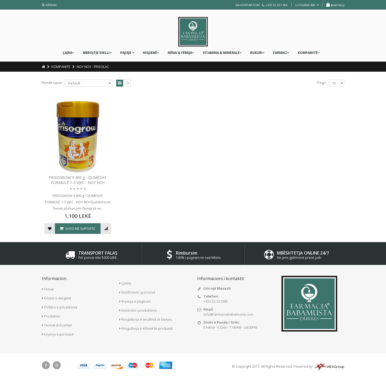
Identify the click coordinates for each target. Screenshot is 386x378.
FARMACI (280, 52)
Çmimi (126, 283)
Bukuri (256, 52)
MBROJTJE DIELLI (96, 52)
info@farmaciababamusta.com (228, 314)
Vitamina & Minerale (221, 52)
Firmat (49, 289)
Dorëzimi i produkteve (139, 310)
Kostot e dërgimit (57, 298)
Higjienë (150, 52)
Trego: (321, 82)
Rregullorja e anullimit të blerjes (147, 319)
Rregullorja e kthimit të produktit (147, 328)
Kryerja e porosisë (59, 334)
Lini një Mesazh (217, 288)
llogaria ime (307, 5)
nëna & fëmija (180, 52)
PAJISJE (126, 52)
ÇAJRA (67, 52)
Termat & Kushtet (58, 325)
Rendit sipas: (52, 82)
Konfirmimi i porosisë (138, 292)
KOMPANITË (308, 52)
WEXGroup (329, 366)
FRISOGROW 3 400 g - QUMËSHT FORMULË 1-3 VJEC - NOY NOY (78, 180)
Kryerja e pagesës (136, 301)
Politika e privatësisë (60, 307)
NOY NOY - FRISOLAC (93, 66)
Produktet (52, 316)
